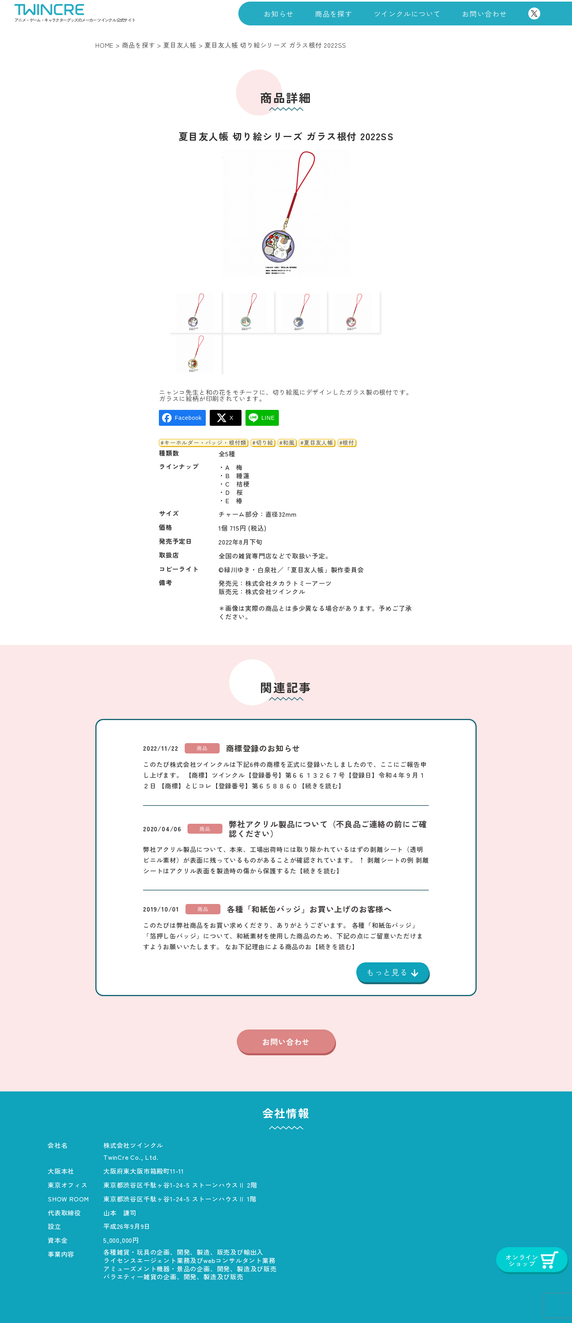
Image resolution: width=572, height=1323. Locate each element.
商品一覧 (115, 1301)
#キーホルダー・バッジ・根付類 (203, 411)
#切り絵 (262, 411)
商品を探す (333, 13)
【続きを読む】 (321, 754)
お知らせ (279, 13)
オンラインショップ (494, 1301)
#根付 (346, 411)
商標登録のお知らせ (263, 716)
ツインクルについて (407, 13)
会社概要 (177, 1301)
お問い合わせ (484, 13)
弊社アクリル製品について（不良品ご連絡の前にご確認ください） (328, 797)
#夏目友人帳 (316, 411)
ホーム (58, 1301)
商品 (202, 716)
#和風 (286, 411)
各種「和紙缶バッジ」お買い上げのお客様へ (309, 877)
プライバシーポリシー (321, 1301)
